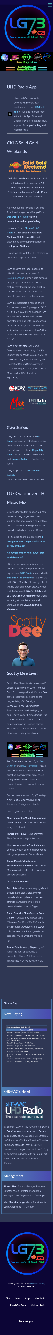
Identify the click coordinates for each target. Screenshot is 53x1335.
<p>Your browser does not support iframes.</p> (26, 1052)
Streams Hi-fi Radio (17, 216)
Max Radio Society (37, 1283)
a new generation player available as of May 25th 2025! (26, 541)
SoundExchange (15, 278)
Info (17, 1298)
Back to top (26, 1321)
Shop (27, 1298)
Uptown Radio (19, 459)
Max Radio (39, 1298)
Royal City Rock (29, 766)
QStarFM (11, 766)
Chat (8, 1298)
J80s (41, 761)
